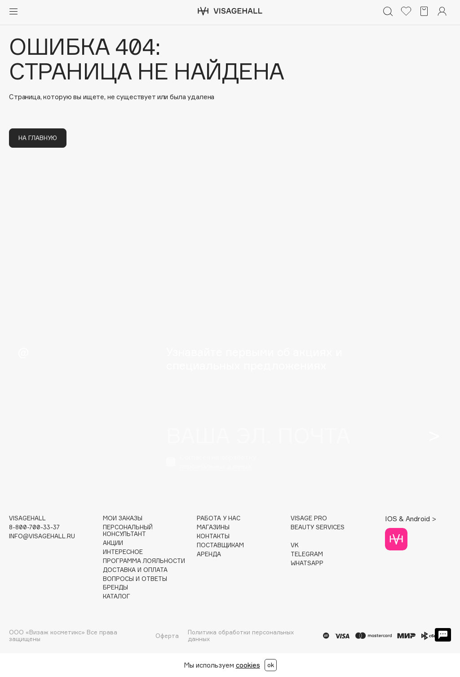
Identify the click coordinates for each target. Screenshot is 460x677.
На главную (37, 137)
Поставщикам (220, 545)
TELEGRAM (307, 554)
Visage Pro (309, 518)
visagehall (27, 518)
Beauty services (318, 527)
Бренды (115, 587)
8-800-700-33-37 (34, 527)
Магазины (213, 527)
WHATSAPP (307, 563)
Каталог (116, 596)
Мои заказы (122, 518)
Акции (113, 543)
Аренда (209, 554)
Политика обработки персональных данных (241, 635)
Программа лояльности (144, 561)
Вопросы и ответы (135, 579)
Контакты (213, 536)
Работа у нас (218, 518)
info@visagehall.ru (42, 536)
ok (270, 664)
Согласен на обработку (218, 461)
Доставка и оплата (135, 570)
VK (295, 545)
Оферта (167, 635)
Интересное (123, 552)
